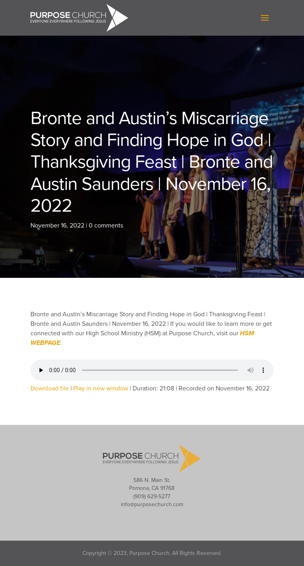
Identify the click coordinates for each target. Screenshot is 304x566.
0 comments (106, 225)
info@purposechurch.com (152, 504)
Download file (49, 388)
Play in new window (100, 388)
